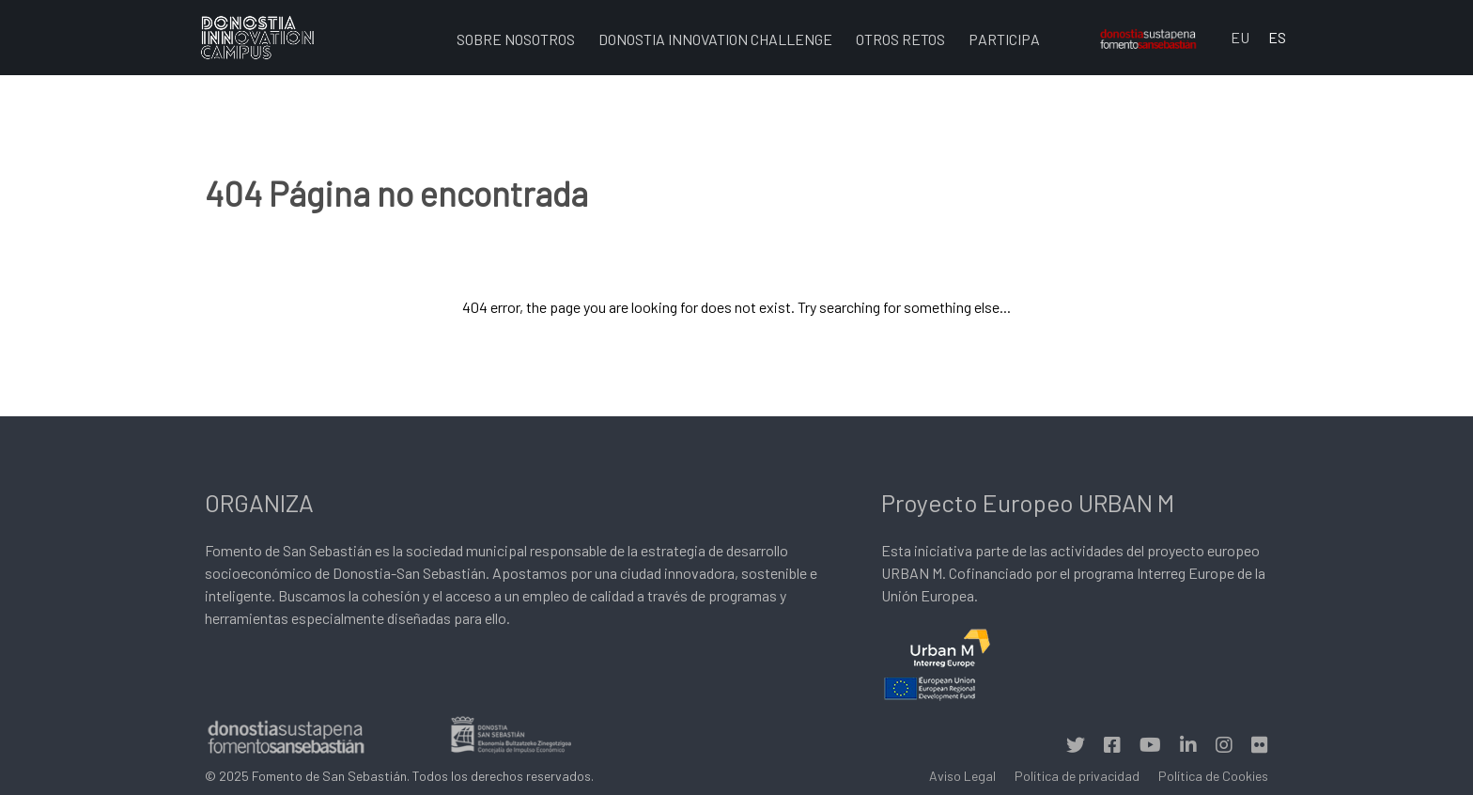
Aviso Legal (962, 776)
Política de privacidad (1077, 776)
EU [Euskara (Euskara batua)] (1240, 37)
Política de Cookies (1213, 776)
